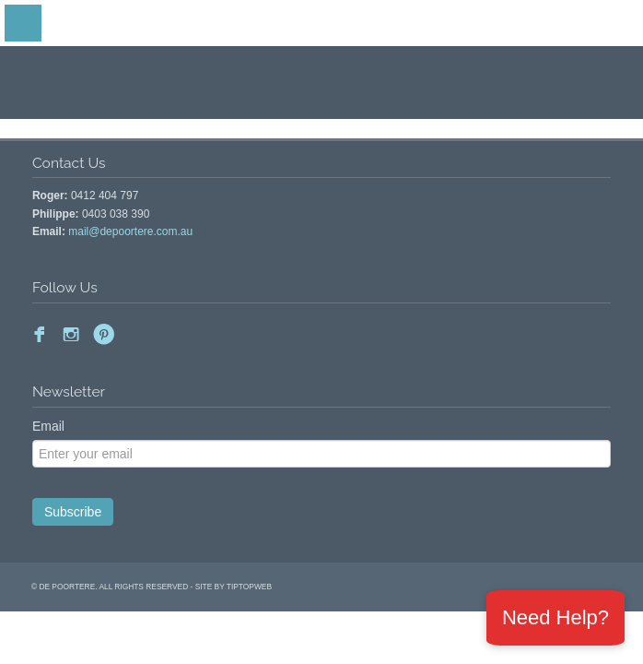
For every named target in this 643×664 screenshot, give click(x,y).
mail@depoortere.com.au (130, 231)
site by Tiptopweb (233, 586)
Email (48, 426)
